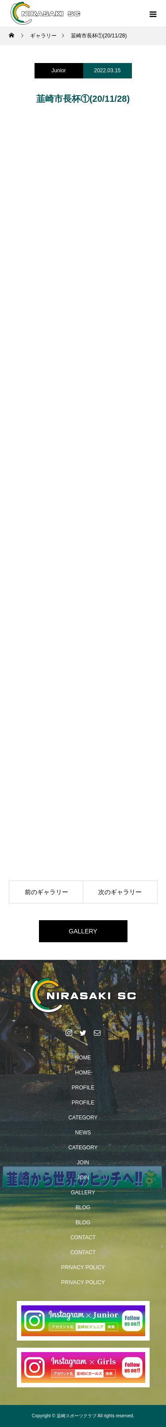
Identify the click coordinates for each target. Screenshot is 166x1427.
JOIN (83, 1162)
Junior (58, 70)
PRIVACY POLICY (83, 1267)
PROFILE (83, 1088)
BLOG (83, 1207)
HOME (83, 1058)
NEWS (83, 1133)
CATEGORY (82, 1118)
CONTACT (83, 1237)
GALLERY (83, 931)
